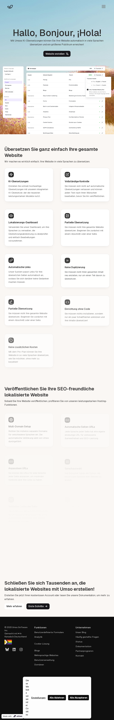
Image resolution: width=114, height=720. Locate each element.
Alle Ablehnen (57, 697)
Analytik (38, 637)
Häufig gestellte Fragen (87, 637)
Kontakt (80, 655)
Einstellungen (38, 697)
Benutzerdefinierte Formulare (49, 632)
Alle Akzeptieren (78, 697)
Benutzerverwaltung (44, 660)
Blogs (37, 650)
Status (79, 641)
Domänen (39, 664)
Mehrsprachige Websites (46, 655)
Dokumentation (83, 646)
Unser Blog (81, 632)
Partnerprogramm (84, 651)
